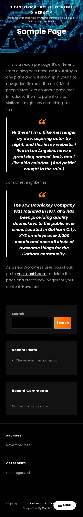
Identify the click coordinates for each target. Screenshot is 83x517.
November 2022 (19, 445)
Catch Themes (51, 508)
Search (18, 313)
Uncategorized (18, 472)
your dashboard (31, 273)
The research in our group (37, 360)
